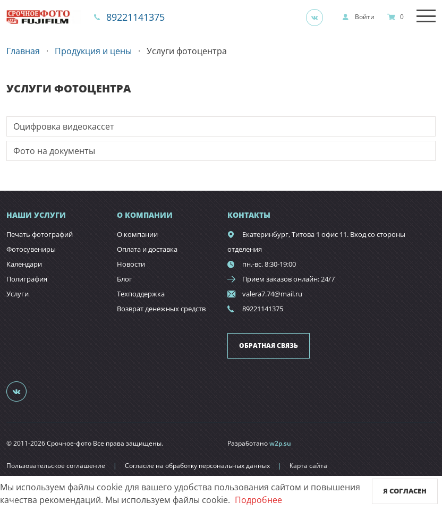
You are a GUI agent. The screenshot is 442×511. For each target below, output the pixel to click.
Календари (24, 264)
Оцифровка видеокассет (63, 126)
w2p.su (280, 443)
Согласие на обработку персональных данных (197, 465)
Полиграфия (26, 279)
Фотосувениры (31, 249)
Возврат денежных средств (161, 308)
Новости (131, 264)
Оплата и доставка (147, 249)
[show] (358, 17)
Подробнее (258, 500)
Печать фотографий (39, 234)
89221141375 (135, 17)
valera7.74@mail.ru (272, 294)
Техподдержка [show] (141, 294)
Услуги (17, 294)
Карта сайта (308, 465)
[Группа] (318, 17)
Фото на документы (54, 151)
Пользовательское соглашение (55, 465)
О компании (137, 234)
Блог (124, 279)
